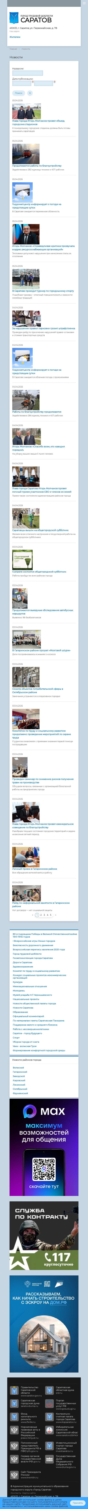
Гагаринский (20, 1072)
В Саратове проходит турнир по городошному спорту (43, 291)
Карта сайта (29, 1493)
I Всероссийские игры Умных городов (34, 941)
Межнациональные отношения (30, 986)
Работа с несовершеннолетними (31, 1029)
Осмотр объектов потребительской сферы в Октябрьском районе (37, 691)
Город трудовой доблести (27, 954)
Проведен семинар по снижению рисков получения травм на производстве (43, 781)
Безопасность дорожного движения (33, 945)
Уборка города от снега (26, 1042)
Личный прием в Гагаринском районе (34, 869)
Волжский (18, 1067)
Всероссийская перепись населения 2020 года (39, 949)
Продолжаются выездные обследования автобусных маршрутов (42, 612)
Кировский (19, 1080)
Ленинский (19, 1084)
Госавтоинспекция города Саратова (33, 958)
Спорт (16, 1037)
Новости (26, 49)
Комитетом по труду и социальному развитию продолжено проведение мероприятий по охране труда (41, 734)
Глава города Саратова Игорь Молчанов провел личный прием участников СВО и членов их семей (41, 490)
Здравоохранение (23, 966)
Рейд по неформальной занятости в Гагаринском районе (41, 905)
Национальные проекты (26, 999)
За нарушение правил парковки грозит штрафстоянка (43, 328)
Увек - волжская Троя (24, 1046)
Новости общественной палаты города (34, 1003)
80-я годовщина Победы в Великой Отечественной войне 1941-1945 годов (45, 935)
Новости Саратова (23, 1007)
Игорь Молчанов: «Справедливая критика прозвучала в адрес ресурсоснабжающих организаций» (43, 248)
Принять (78, 1503)
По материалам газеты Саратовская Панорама (38, 1020)
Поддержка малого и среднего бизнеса (35, 1025)
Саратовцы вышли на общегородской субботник (40, 530)
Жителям (15, 37)
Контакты (16, 1493)
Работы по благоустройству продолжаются (36, 412)
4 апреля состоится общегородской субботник (39, 572)
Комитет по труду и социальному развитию (36, 971)
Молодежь (19, 990)
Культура (17, 982)
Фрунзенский (20, 1093)
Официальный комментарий (28, 1016)
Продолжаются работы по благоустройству (36, 166)
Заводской (19, 1076)
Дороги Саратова (22, 962)
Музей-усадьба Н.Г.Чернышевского (32, 995)
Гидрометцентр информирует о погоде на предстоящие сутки (36, 206)
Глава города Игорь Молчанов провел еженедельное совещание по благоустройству (43, 826)
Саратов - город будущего (27, 1033)
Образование (20, 1012)
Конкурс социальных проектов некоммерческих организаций (39, 976)
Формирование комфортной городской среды (39, 1050)
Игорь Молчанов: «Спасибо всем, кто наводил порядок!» (38, 448)
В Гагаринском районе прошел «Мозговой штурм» (41, 650)
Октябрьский (20, 1089)
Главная (13, 49)
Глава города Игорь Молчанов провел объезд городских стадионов (38, 123)
